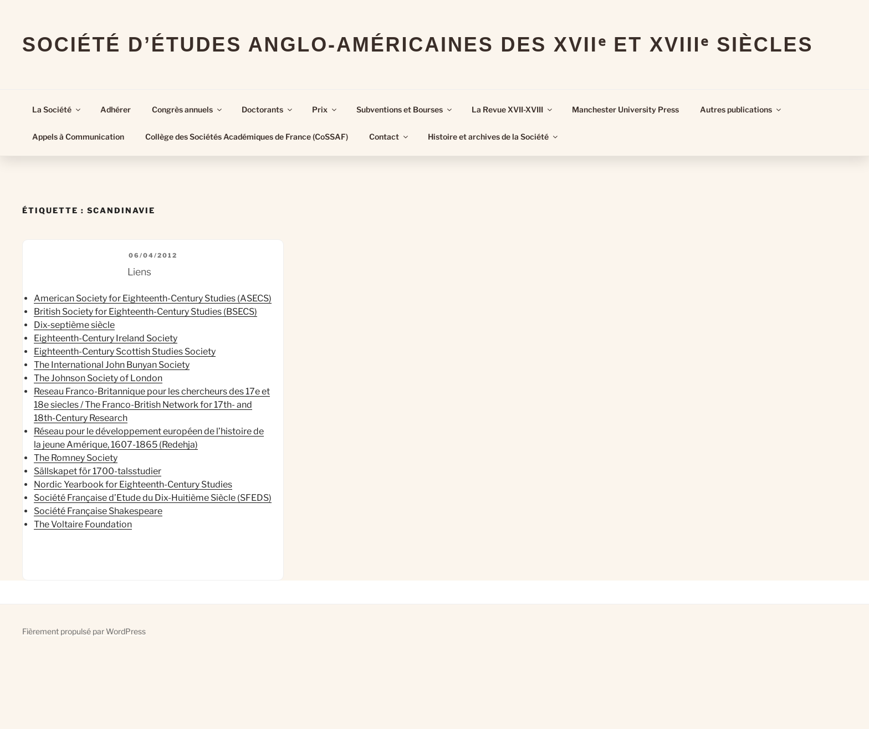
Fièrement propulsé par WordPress (84, 631)
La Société (57, 109)
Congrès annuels (187, 109)
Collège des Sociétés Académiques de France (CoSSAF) (246, 136)
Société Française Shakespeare (98, 511)
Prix (325, 109)
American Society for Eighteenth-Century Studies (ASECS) (153, 298)
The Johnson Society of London (98, 378)
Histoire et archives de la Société (493, 136)
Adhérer (115, 109)
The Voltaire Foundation (83, 524)
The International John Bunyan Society (112, 365)
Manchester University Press (625, 109)
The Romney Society (75, 458)
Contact (389, 136)
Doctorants (268, 109)
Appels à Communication (78, 136)
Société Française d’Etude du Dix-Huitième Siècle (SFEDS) (153, 497)
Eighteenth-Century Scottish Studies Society (125, 351)
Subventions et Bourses (404, 109)
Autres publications (741, 109)
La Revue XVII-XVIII (513, 109)
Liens (139, 272)
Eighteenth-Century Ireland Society (105, 338)
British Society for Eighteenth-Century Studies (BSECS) (145, 311)
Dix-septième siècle (74, 325)
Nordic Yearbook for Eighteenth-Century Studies (133, 484)
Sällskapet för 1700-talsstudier (97, 471)
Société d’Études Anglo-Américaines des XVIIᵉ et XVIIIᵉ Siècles (417, 44)
